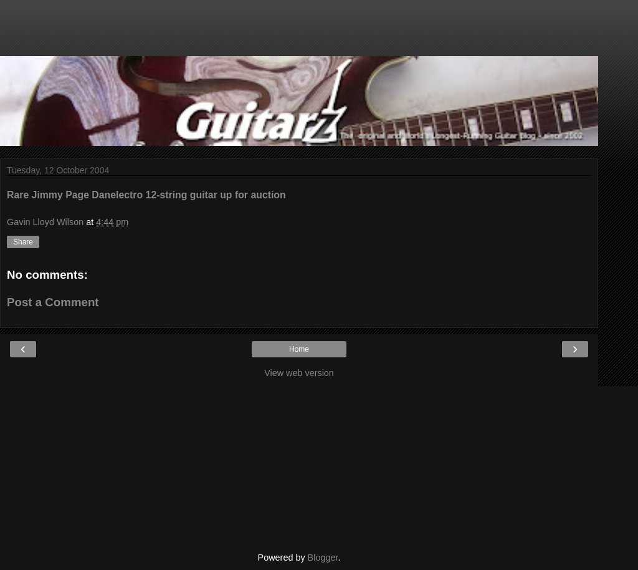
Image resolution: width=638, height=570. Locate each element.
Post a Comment (53, 302)
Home (299, 349)
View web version (299, 373)
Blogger (323, 558)
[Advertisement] (299, 34)
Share (23, 242)
